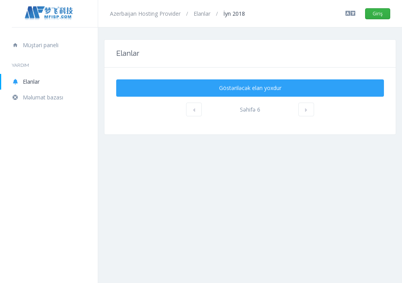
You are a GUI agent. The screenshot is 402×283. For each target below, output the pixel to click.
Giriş (378, 13)
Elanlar (26, 81)
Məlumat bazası (37, 97)
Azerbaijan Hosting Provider (146, 13)
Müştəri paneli (35, 45)
